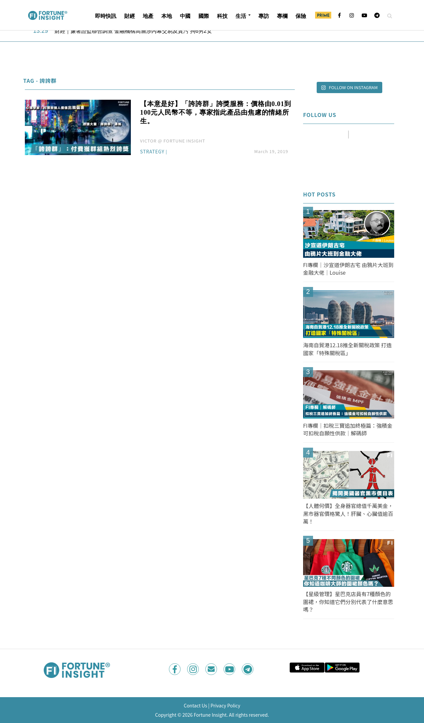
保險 (300, 16)
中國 (185, 16)
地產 (148, 16)
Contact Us (195, 705)
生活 (241, 16)
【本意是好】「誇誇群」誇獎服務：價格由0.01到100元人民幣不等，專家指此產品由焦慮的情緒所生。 (215, 112)
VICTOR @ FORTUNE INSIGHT (172, 141)
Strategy (152, 152)
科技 (222, 16)
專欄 (282, 16)
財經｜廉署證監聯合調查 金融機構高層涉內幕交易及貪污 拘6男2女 (133, 31)
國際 (203, 16)
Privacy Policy (225, 705)
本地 (166, 16)
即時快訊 (105, 16)
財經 (129, 16)
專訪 (263, 16)
